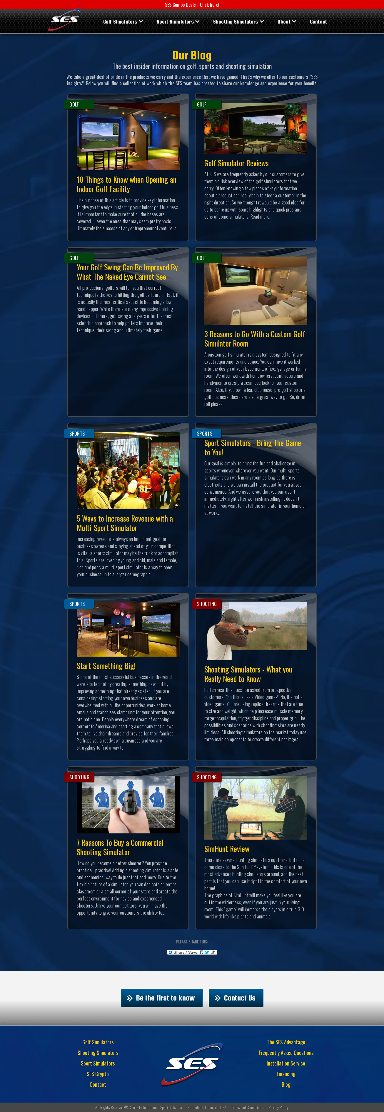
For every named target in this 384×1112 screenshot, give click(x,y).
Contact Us (240, 1007)
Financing (286, 1074)
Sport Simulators (175, 22)
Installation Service (286, 1063)
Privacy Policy (278, 1107)
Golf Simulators (120, 22)
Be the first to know (165, 1007)
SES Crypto (98, 1074)
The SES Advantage (286, 1042)
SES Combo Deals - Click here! (192, 4)
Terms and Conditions (247, 1107)
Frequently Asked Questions (286, 1052)
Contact (318, 22)
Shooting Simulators (235, 22)
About (284, 22)
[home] (64, 18)
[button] (123, 21)
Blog (286, 1084)
